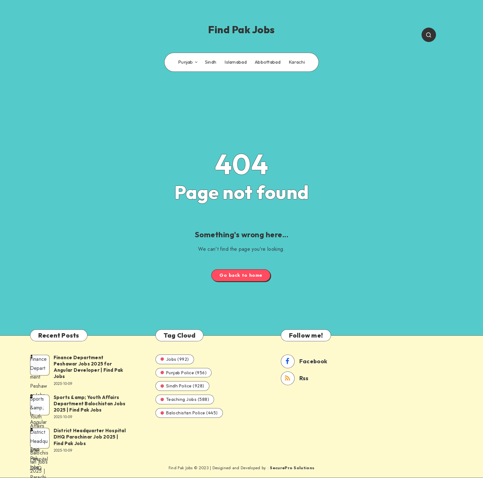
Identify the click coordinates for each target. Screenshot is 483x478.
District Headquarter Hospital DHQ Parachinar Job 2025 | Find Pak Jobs (90, 437)
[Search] (429, 35)
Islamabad (235, 62)
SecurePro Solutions (292, 468)
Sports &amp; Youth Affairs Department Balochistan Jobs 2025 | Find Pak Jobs (90, 403)
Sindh (211, 62)
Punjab (185, 62)
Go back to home (240, 275)
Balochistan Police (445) (189, 413)
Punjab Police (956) (183, 373)
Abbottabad (268, 62)
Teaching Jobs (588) (184, 399)
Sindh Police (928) (182, 386)
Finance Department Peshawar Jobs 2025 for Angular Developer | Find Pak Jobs (88, 367)
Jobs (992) (174, 359)
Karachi (297, 62)
